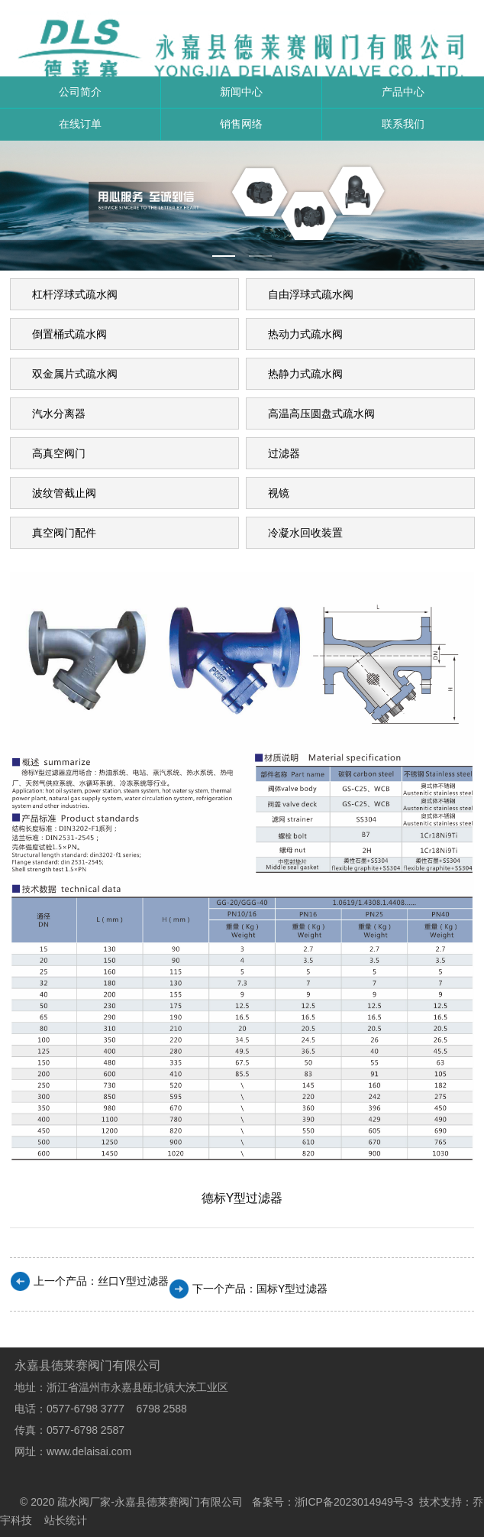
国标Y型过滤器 (292, 1288)
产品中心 (403, 92)
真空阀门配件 (64, 533)
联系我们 (403, 124)
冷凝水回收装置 (305, 533)
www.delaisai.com (89, 1451)
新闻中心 (241, 92)
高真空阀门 (59, 453)
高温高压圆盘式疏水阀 (321, 413)
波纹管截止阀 (64, 493)
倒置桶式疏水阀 (69, 334)
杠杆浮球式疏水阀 (75, 294)
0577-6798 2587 (85, 1430)
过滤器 (284, 453)
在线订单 (80, 124)
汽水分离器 (59, 413)
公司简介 (80, 92)
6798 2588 (162, 1408)
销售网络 (241, 124)
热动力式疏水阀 (305, 334)
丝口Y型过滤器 (133, 1281)
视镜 (278, 493)
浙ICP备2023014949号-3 (354, 1502)
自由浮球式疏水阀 (310, 294)
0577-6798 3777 (92, 1408)
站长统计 (65, 1520)
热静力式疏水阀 (305, 374)
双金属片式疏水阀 (75, 374)
